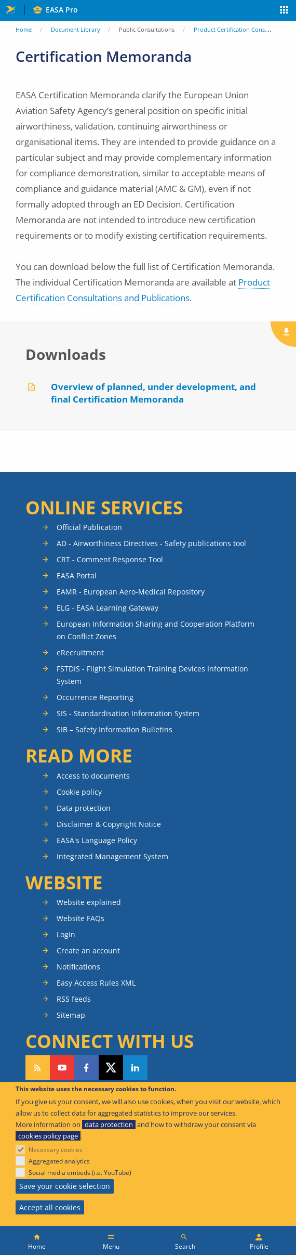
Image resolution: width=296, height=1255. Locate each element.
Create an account (88, 950)
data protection (109, 1124)
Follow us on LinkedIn (135, 1067)
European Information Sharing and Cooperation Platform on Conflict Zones (155, 630)
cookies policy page (48, 1136)
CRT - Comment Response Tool (110, 559)
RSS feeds (74, 999)
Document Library (75, 29)
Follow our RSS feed (37, 1067)
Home (24, 29)
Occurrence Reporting (95, 697)
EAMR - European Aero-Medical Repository (131, 592)
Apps (284, 11)
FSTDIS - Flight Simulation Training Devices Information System (152, 675)
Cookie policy (79, 792)
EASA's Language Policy (97, 840)
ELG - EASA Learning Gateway (107, 608)
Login (66, 934)
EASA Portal (77, 575)
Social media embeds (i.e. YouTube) (80, 1172)
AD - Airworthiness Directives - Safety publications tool (151, 543)
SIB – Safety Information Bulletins (114, 729)
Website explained (89, 902)
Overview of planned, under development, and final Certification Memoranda (153, 393)
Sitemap (71, 1015)
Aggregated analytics (59, 1161)
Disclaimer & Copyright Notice (109, 824)
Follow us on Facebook (86, 1067)
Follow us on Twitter (111, 1067)
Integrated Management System (112, 856)
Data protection (84, 808)
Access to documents (93, 776)
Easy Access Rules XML (96, 983)
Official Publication (89, 527)
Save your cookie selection (64, 1186)
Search (185, 1246)
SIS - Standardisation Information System (128, 713)
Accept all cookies (49, 1207)
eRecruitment (80, 652)
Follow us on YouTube (62, 1067)
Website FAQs (80, 918)
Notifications (78, 967)
